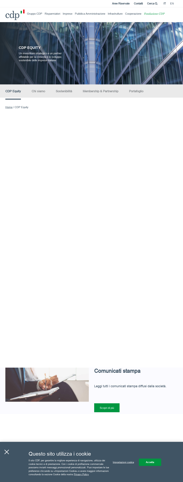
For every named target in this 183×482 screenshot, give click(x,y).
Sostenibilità (64, 91)
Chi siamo (38, 91)
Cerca (152, 3)
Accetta (150, 462)
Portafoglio (136, 91)
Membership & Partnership (100, 91)
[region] (91, 462)
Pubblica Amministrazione (90, 13)
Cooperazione (133, 13)
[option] (91, 53)
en (172, 3)
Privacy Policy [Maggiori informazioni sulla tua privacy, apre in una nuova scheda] (81, 474)
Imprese (67, 13)
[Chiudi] (7, 452)
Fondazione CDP (154, 14)
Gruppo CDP (34, 13)
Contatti (138, 3)
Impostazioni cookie (123, 462)
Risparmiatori (52, 13)
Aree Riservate (121, 3)
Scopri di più (107, 407)
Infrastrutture (115, 13)
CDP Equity (13, 91)
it (165, 3)
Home (9, 107)
